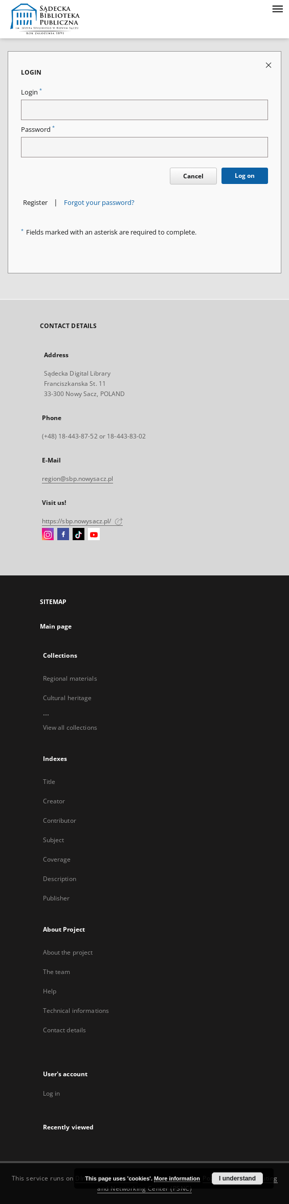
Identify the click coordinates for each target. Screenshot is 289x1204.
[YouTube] (94, 534)
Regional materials (70, 678)
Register (35, 202)
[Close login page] (269, 64)
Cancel (193, 176)
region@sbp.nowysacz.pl (78, 478)
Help (49, 991)
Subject (53, 840)
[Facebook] (63, 534)
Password (38, 129)
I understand (237, 1178)
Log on (245, 175)
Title (49, 781)
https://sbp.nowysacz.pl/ (82, 521)
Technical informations (76, 1010)
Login (31, 92)
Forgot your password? (99, 202)
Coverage (57, 859)
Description (59, 878)
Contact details (64, 1030)
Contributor (59, 820)
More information (177, 1178)
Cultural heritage (67, 697)
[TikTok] (78, 534)
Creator (54, 801)
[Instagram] (48, 534)
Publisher (56, 898)
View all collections (70, 727)
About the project (68, 952)
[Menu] (277, 8)
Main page (56, 626)
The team (57, 971)
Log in (51, 1093)
